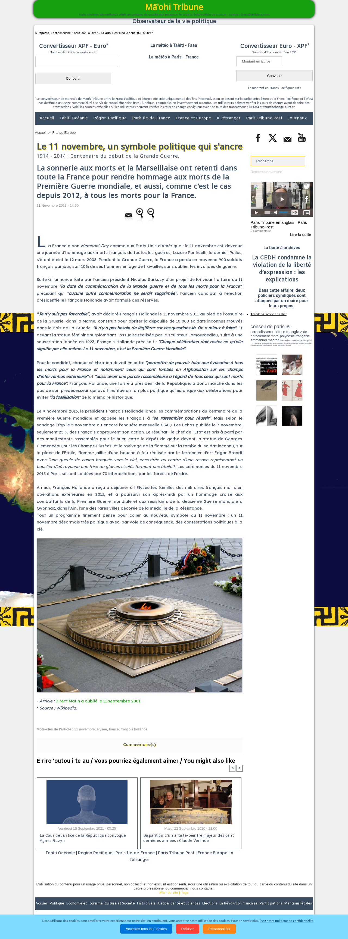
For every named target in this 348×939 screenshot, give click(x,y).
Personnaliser (219, 929)
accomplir (308, 343)
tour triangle (288, 332)
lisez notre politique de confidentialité (286, 921)
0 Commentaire (261, 231)
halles (275, 345)
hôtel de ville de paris (302, 340)
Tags (184, 892)
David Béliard (267, 345)
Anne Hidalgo (277, 343)
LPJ (252, 343)
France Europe (64, 133)
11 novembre (84, 729)
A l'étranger (229, 118)
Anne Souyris (299, 343)
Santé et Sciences (186, 903)
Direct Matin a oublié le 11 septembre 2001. (98, 701)
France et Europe (194, 118)
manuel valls (286, 340)
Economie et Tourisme (85, 903)
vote (303, 332)
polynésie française (295, 336)
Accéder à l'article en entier (269, 314)
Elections (210, 903)
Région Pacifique (110, 118)
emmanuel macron (265, 340)
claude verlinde (288, 343)
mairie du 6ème (260, 343)
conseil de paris (268, 326)
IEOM (254, 107)
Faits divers (146, 903)
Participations (271, 903)
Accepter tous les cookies (146, 929)
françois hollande (134, 729)
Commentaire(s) (139, 744)
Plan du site (169, 892)
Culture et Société (120, 903)
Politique (57, 903)
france (114, 729)
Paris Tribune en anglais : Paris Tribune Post (279, 224)
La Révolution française (238, 903)
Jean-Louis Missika (284, 345)
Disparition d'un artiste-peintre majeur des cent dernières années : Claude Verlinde (188, 838)
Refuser (187, 929)
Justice (163, 903)
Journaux (297, 118)
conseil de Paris (256, 345)
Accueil (47, 118)
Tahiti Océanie (74, 118)
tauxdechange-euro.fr (279, 107)
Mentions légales (298, 903)
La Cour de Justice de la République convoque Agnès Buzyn (83, 838)
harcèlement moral (265, 336)
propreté (269, 343)
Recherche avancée (266, 172)
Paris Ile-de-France (151, 118)
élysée (102, 729)
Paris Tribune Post (265, 118)
